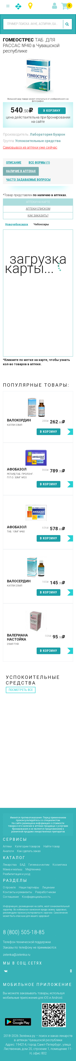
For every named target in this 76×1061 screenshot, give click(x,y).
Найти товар (51, 846)
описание (13, 162)
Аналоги (8, 851)
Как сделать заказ (29, 851)
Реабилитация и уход (16, 874)
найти (67, 24)
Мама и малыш (12, 869)
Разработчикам (45, 892)
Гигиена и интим (38, 864)
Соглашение (11, 896)
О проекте (9, 887)
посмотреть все (21, 690)
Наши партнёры (29, 887)
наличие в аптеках (21, 171)
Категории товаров (27, 846)
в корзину (51, 110)
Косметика (60, 864)
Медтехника (33, 869)
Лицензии (48, 887)
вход (55, 6)
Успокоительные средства (38, 141)
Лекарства (10, 864)
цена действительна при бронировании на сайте (38, 119)
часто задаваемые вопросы (28, 180)
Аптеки (7, 846)
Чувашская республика (31, 6)
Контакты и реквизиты (17, 892)
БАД (22, 864)
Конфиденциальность (36, 896)
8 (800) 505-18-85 (23, 932)
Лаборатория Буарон (47, 134)
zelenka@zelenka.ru (16, 955)
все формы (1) (39, 162)
